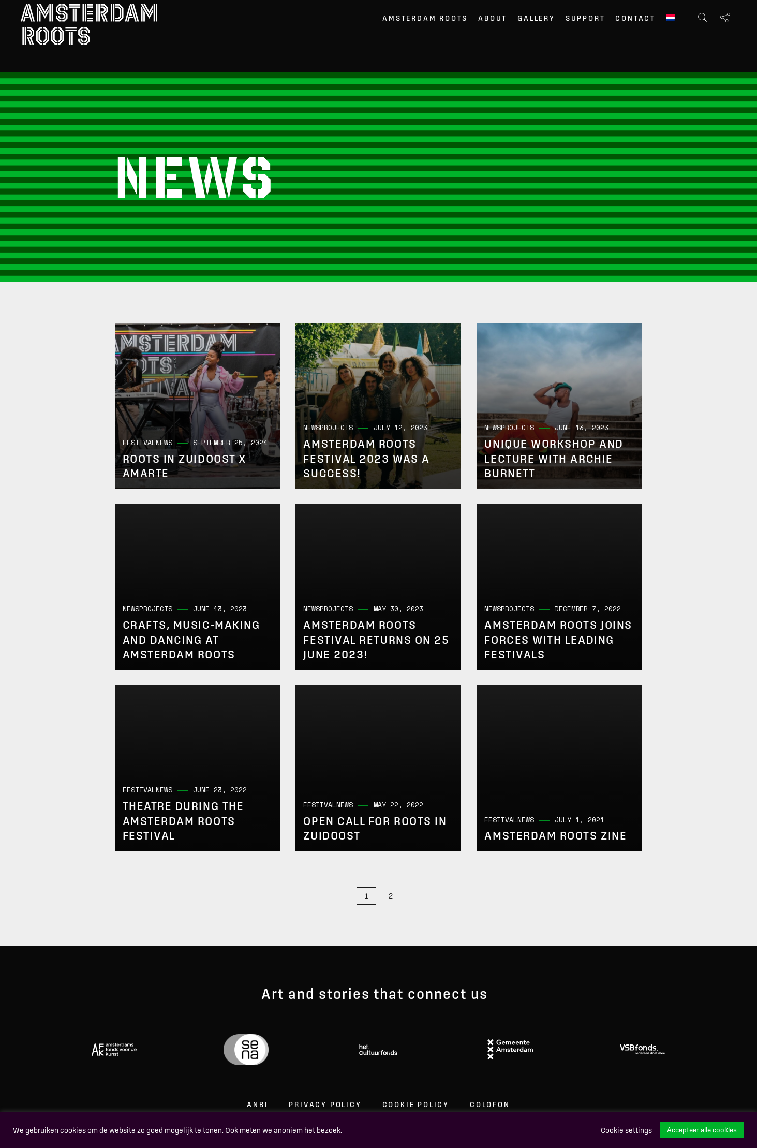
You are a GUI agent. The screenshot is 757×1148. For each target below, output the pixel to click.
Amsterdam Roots (425, 18)
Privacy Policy (325, 1104)
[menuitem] (670, 18)
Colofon (490, 1104)
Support (585, 18)
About (492, 18)
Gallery (536, 18)
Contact (635, 18)
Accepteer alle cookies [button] (702, 1130)
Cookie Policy (415, 1104)
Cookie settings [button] (626, 1130)
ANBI (257, 1104)
